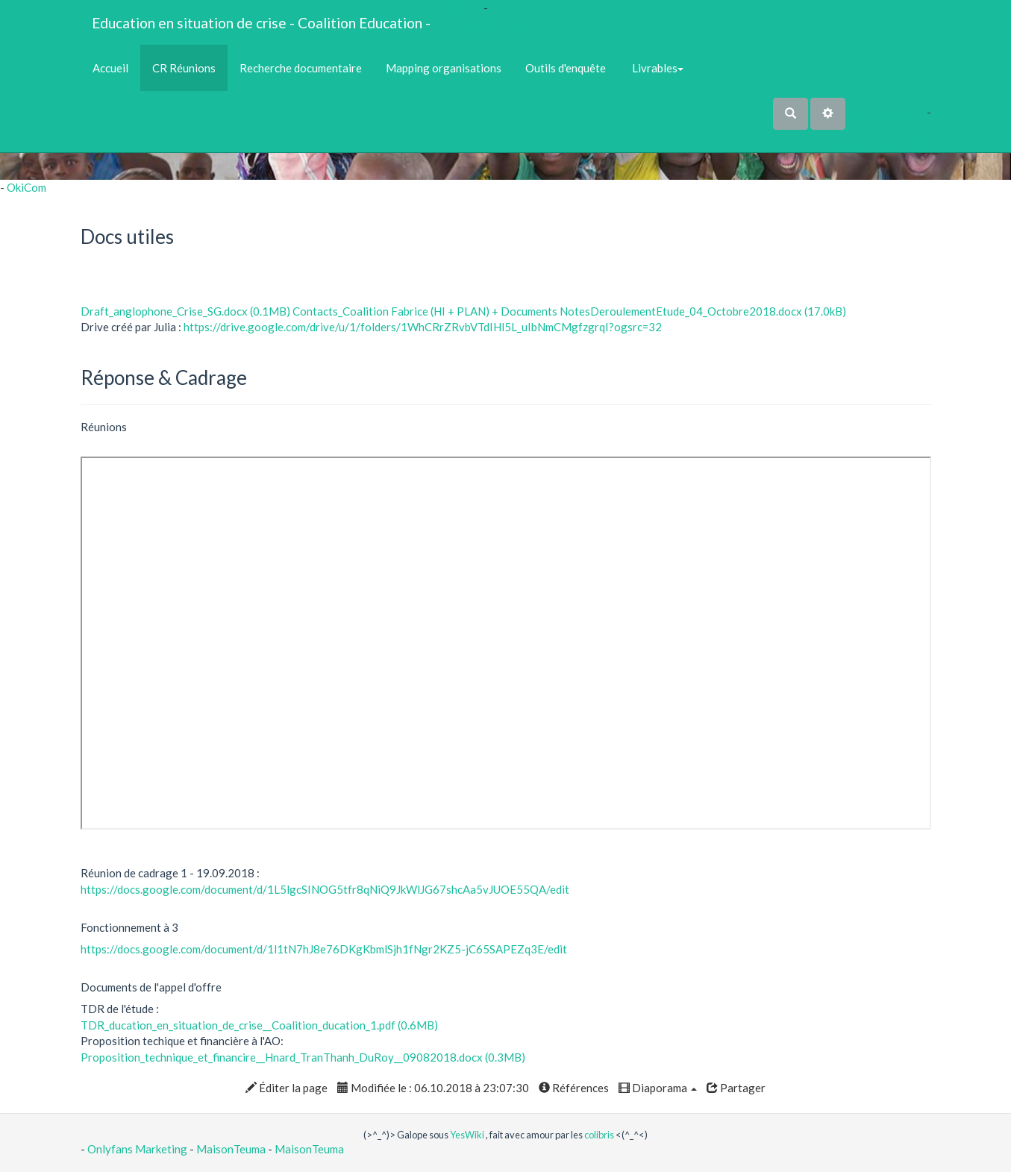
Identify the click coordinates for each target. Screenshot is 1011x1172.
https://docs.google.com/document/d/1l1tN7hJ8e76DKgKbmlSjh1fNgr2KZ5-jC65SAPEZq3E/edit (324, 949)
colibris (599, 1135)
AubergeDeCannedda (877, 143)
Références (574, 1087)
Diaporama (658, 1087)
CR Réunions (184, 68)
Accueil (110, 68)
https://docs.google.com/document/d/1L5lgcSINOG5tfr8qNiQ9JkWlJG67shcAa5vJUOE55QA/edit (325, 889)
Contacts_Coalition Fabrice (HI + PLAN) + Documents (426, 311)
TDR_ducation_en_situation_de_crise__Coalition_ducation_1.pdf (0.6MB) (259, 1025)
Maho (909, 112)
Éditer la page (286, 1087)
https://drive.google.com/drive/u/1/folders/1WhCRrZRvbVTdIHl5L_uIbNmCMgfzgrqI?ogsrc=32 (423, 326)
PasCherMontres (485, 23)
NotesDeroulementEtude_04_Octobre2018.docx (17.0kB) (703, 311)
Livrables (656, 68)
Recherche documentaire (301, 68)
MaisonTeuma (232, 1149)
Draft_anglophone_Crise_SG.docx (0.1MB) (185, 311)
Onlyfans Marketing (138, 1149)
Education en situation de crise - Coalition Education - (261, 22)
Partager (736, 1087)
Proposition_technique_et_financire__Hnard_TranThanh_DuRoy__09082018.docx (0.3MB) (303, 1057)
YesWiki (467, 1135)
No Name (870, 112)
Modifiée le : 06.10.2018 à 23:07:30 (433, 1087)
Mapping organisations (443, 68)
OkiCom (462, 7)
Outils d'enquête (565, 68)
